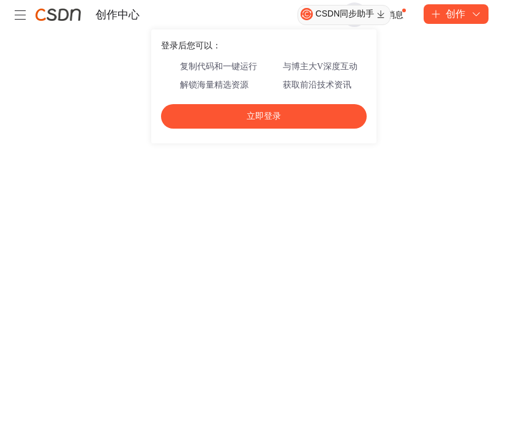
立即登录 (264, 116)
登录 (354, 15)
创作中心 (117, 15)
